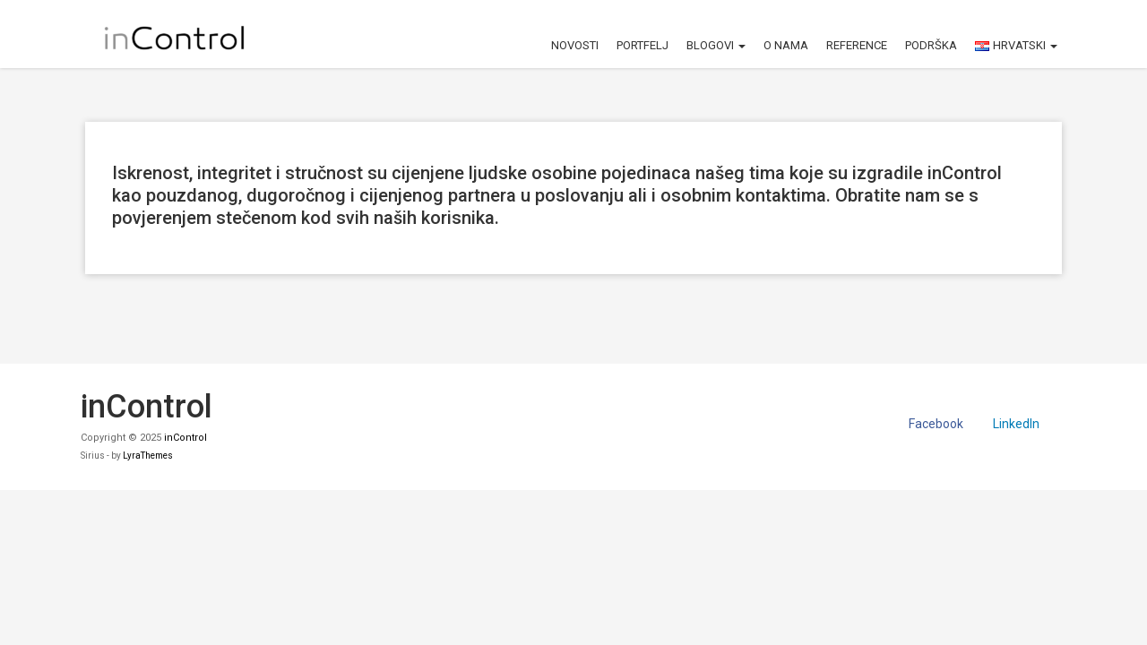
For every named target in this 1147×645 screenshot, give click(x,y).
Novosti (575, 45)
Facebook (936, 424)
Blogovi (716, 45)
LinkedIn (1016, 424)
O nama (785, 45)
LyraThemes (148, 455)
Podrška (931, 45)
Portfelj (642, 45)
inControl (185, 437)
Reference (856, 45)
